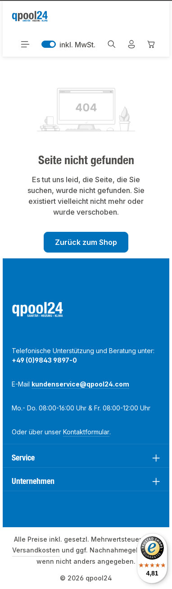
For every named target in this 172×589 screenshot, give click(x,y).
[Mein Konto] (131, 44)
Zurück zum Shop (86, 242)
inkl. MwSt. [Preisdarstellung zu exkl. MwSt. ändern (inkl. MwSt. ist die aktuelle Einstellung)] (68, 44)
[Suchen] (112, 44)
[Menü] (25, 44)
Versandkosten (36, 550)
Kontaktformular (86, 432)
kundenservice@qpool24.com (80, 384)
